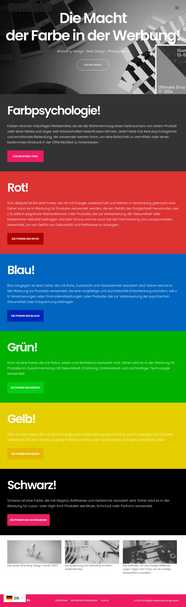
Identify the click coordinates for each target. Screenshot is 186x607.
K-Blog (105, 601)
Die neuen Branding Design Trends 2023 (32, 565)
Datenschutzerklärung (84, 601)
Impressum (61, 601)
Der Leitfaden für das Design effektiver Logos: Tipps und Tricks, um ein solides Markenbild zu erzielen (147, 569)
